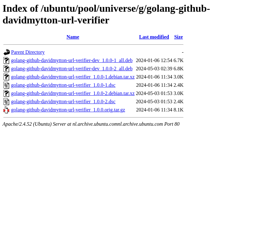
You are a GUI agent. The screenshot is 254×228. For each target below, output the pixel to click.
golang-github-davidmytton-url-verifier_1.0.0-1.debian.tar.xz (73, 76)
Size (178, 37)
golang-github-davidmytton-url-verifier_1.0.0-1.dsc (63, 85)
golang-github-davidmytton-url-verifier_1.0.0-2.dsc (63, 101)
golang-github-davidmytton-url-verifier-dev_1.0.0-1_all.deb (72, 60)
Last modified (154, 37)
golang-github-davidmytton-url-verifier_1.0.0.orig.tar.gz (68, 109)
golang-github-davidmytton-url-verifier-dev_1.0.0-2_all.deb (72, 68)
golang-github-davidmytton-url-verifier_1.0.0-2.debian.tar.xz (73, 93)
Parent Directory (28, 52)
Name (72, 37)
